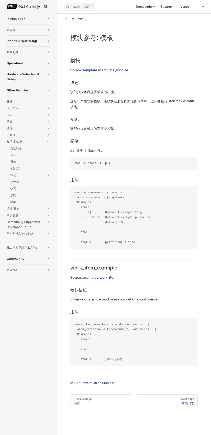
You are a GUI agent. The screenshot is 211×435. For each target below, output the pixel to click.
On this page (75, 18)
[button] (48, 18)
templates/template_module (105, 70)
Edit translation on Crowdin (92, 383)
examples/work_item (99, 277)
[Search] (79, 7)
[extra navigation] (202, 6)
